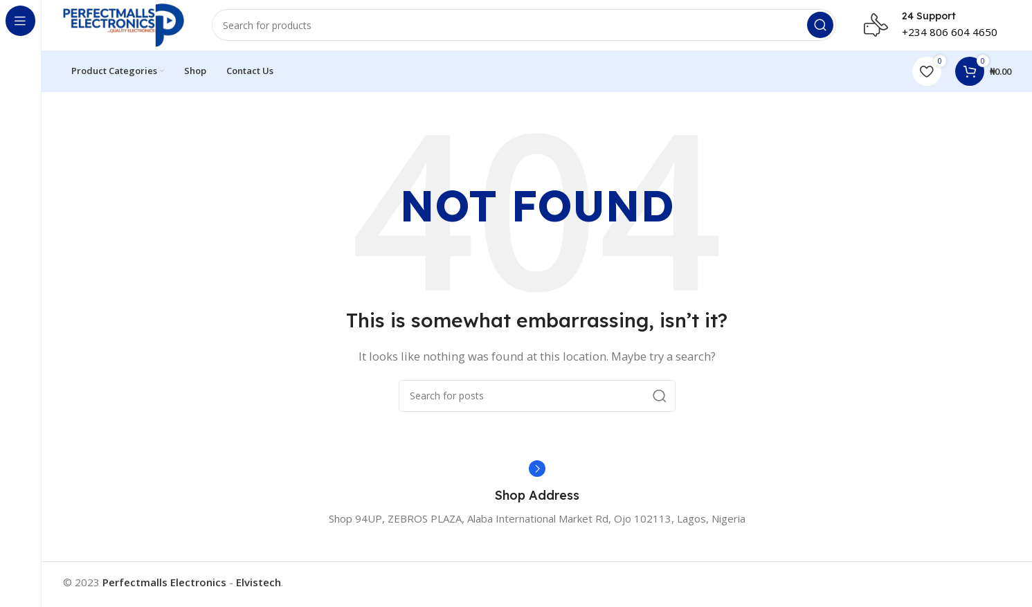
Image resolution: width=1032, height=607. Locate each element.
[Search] (531, 28)
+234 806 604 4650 (949, 35)
